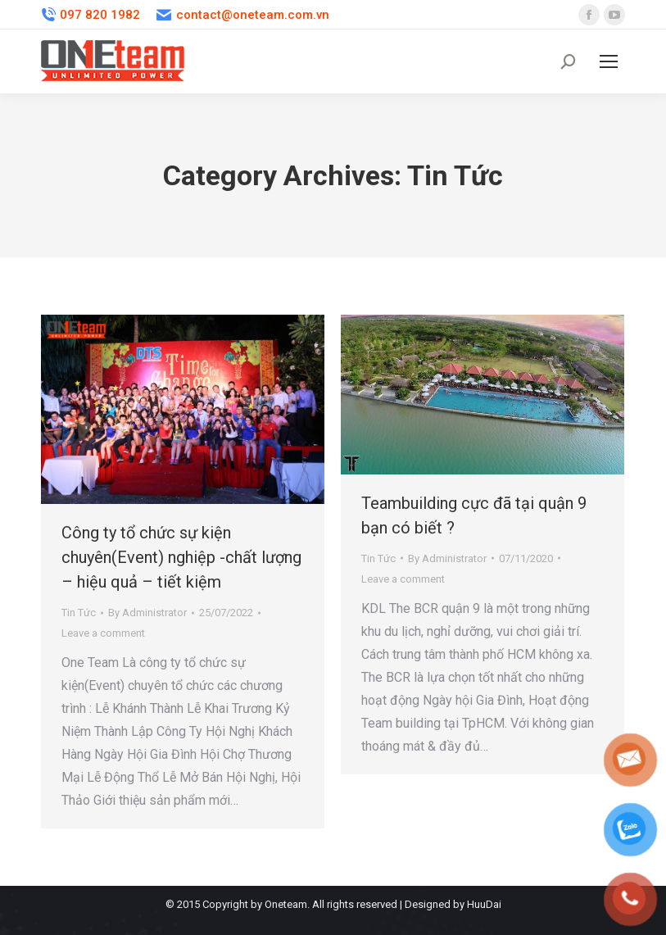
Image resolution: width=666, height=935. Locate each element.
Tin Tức (78, 612)
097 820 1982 (90, 15)
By (147, 612)
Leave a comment (103, 633)
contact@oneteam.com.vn (242, 15)
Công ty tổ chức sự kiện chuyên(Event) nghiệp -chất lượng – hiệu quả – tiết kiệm (181, 557)
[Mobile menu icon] (608, 61)
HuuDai (484, 904)
